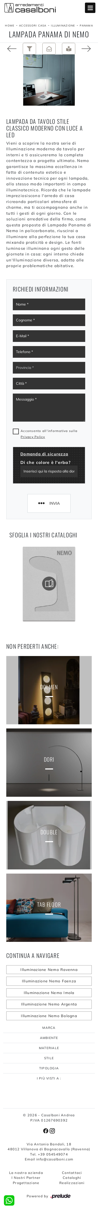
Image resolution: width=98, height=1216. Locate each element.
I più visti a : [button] (49, 1078)
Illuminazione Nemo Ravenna (49, 969)
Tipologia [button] (49, 1068)
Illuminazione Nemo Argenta (49, 1004)
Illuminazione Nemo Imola (49, 992)
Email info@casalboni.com (49, 1159)
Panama (86, 25)
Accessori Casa (33, 25)
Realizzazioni (71, 1183)
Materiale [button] (49, 1048)
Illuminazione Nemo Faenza (49, 981)
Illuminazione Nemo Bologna (49, 1016)
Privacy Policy (33, 437)
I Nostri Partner (26, 1178)
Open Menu (90, 8)
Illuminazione (63, 25)
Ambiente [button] (49, 1038)
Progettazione (26, 1183)
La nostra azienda (26, 1173)
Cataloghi (72, 1178)
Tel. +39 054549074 (49, 1154)
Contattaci (72, 1173)
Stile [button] (49, 1058)
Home (9, 25)
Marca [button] (48, 1028)
